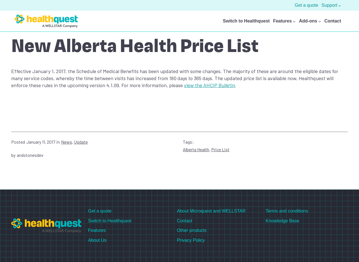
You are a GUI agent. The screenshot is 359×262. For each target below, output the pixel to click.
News (66, 141)
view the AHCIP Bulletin (209, 85)
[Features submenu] (294, 21)
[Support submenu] (339, 5)
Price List (220, 149)
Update (81, 141)
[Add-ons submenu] (319, 21)
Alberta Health (196, 149)
